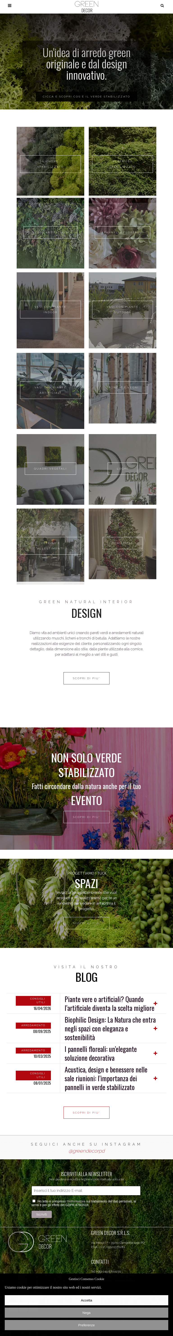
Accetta (86, 1300)
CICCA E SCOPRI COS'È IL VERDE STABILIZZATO (86, 96)
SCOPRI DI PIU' (86, 817)
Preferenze (86, 1325)
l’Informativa (76, 1201)
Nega (86, 1313)
